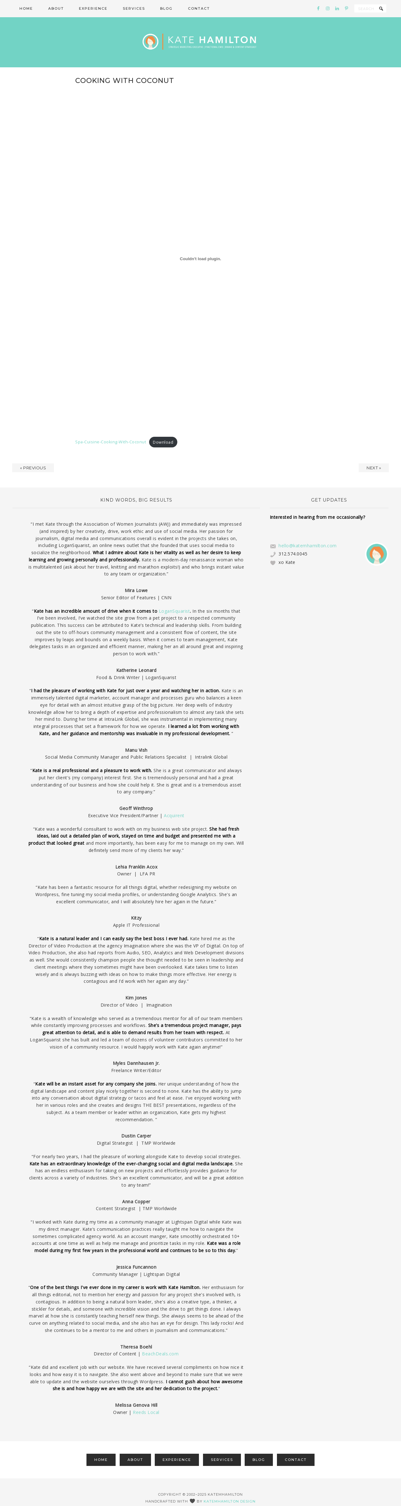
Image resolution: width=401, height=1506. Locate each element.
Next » (374, 456)
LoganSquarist (174, 600)
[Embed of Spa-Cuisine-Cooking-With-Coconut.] (200, 247)
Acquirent (174, 804)
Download (163, 431)
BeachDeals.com (160, 1343)
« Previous (33, 456)
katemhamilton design (230, 1490)
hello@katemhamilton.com (308, 535)
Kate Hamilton (200, 36)
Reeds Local (146, 1401)
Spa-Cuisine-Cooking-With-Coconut (110, 431)
